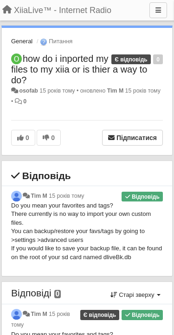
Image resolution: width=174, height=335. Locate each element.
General (21, 41)
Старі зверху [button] (135, 294)
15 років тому (66, 196)
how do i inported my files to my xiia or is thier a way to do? (79, 69)
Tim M (115, 90)
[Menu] (158, 10)
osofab (28, 90)
